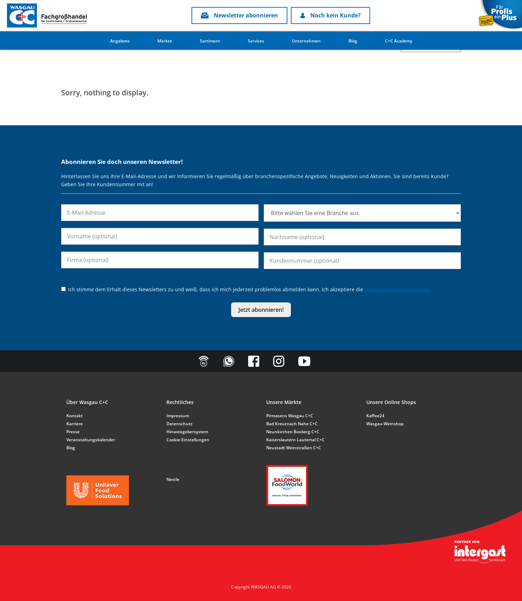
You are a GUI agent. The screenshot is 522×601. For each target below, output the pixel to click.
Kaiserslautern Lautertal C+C (295, 440)
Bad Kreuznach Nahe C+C (292, 424)
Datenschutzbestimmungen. (398, 289)
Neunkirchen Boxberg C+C (292, 432)
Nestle (172, 479)
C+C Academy (398, 41)
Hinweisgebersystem (187, 432)
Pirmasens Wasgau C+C (289, 416)
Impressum (177, 416)
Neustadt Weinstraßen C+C (293, 448)
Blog (353, 41)
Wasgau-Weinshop (384, 424)
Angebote (120, 41)
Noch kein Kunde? (330, 15)
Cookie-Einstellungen (187, 440)
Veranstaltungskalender (90, 440)
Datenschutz (179, 424)
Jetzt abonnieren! (261, 310)
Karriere (74, 424)
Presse (73, 432)
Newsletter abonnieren (239, 15)
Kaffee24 (375, 416)
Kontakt (74, 416)
